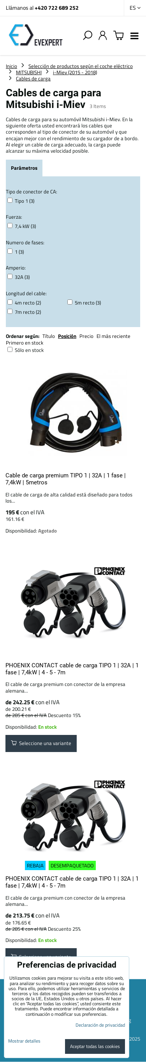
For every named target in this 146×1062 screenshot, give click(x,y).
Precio (87, 336)
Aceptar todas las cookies (95, 1046)
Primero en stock (24, 342)
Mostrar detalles (24, 1040)
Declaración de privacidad (100, 1025)
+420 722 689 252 (57, 7)
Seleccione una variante (41, 743)
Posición (67, 336)
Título (48, 336)
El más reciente (113, 336)
